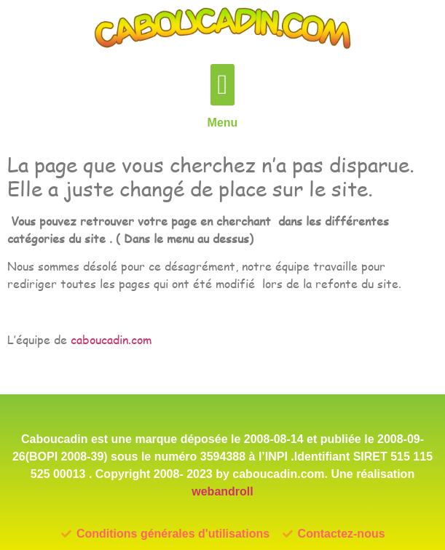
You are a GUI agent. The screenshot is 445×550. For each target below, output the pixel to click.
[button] (222, 84)
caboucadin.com (111, 339)
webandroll (222, 491)
